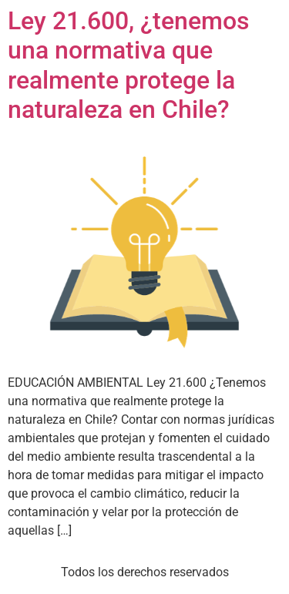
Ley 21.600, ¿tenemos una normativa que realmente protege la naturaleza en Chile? (128, 65)
